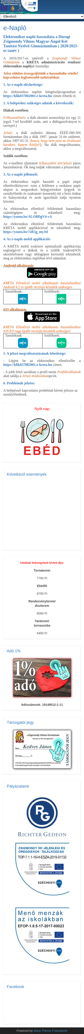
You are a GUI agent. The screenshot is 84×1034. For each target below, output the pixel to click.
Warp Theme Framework (50, 1030)
